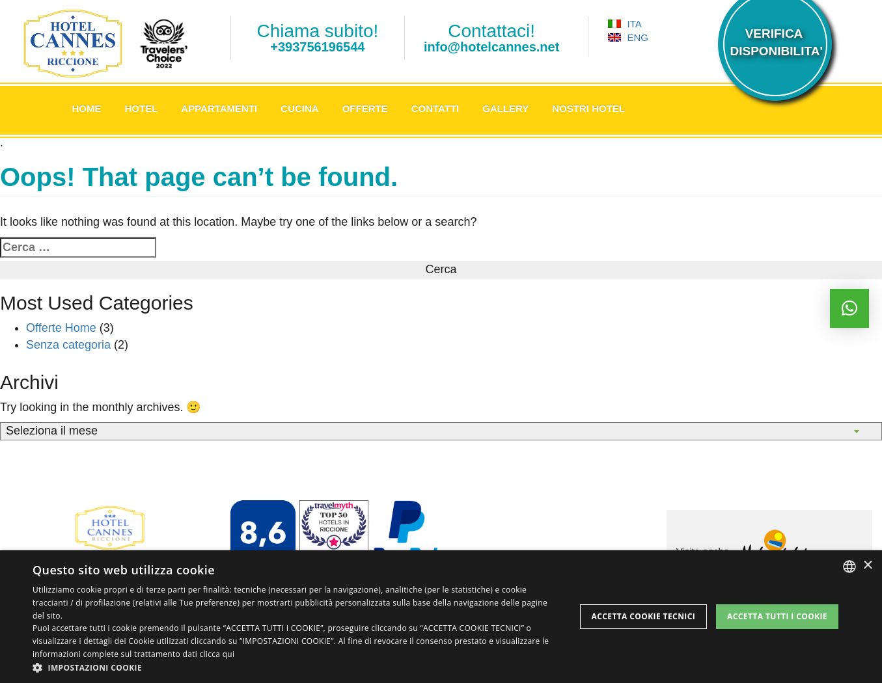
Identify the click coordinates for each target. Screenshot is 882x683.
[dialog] (441, 616)
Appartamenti (219, 108)
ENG (628, 37)
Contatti (435, 108)
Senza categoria (68, 344)
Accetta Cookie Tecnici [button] (644, 616)
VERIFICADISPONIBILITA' (774, 42)
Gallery (505, 108)
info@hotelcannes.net (491, 47)
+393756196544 (317, 47)
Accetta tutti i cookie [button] (777, 616)
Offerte (365, 108)
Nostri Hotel (588, 108)
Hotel (141, 108)
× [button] (867, 565)
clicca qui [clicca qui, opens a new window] (216, 654)
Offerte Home (61, 327)
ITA (624, 23)
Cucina (299, 108)
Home (87, 108)
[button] (296, 667)
